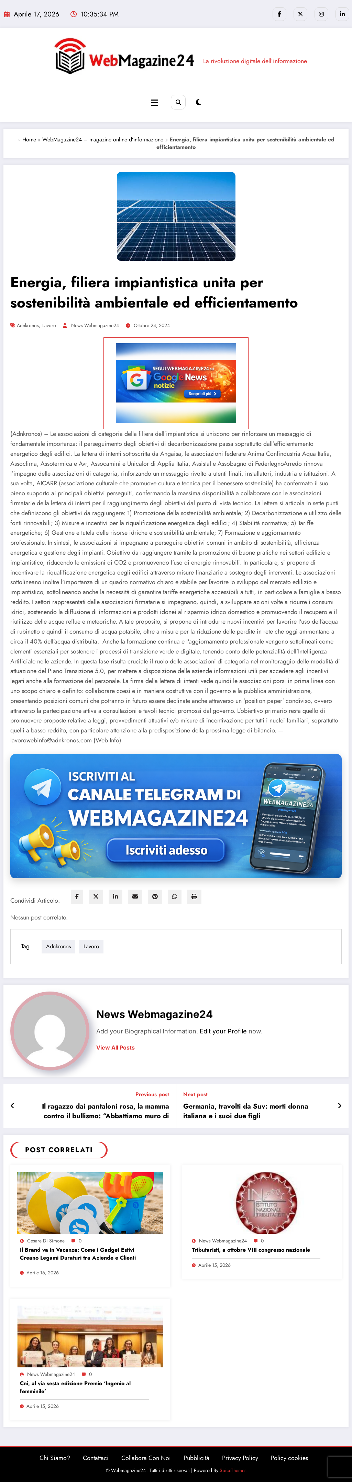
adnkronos (28, 325)
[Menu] (154, 102)
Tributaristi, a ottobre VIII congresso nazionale (252, 1250)
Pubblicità (196, 1458)
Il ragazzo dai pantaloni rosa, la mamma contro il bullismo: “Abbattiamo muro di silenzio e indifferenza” (105, 1111)
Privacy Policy (240, 1458)
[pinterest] (155, 897)
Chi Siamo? (55, 1458)
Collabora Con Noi (146, 1458)
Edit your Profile (223, 1031)
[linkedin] (115, 897)
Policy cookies (289, 1458)
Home (29, 139)
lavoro (49, 325)
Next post (195, 1094)
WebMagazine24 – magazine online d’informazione (102, 139)
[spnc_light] (198, 102)
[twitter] (96, 897)
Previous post (152, 1094)
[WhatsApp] (175, 897)
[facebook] (77, 897)
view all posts (115, 1047)
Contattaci (96, 1458)
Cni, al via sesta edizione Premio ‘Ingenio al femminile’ (75, 1387)
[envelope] (135, 897)
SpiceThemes (233, 1470)
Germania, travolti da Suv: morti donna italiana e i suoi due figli (245, 1111)
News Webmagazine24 (95, 325)
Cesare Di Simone (46, 1240)
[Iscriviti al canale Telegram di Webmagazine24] (176, 816)
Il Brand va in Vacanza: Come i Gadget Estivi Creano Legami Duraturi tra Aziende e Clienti (78, 1253)
